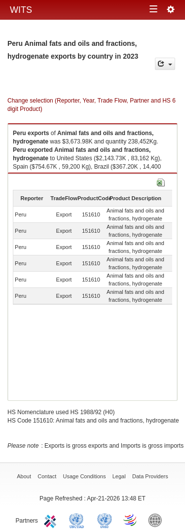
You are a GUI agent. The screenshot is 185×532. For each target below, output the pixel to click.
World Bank (157, 520)
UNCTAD (78, 520)
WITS (21, 10)
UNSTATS (104, 520)
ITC (52, 520)
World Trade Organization (131, 520)
